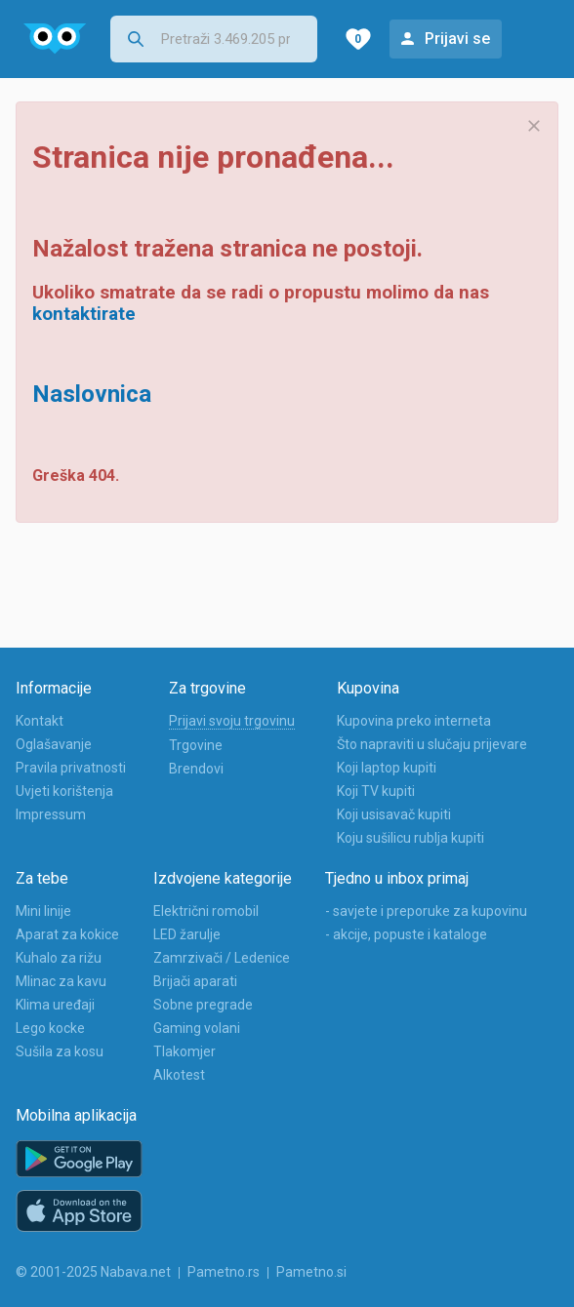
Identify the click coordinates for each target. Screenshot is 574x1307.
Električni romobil (206, 911)
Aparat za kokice (67, 934)
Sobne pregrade (203, 1004)
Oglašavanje (54, 744)
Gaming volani (196, 1028)
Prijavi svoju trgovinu (232, 721)
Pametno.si (311, 1272)
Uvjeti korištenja (64, 791)
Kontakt (39, 721)
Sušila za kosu (59, 1051)
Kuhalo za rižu (59, 958)
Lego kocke (50, 1028)
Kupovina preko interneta (414, 721)
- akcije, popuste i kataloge (406, 934)
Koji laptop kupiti (386, 767)
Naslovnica (91, 394)
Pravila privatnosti (71, 767)
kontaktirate (84, 314)
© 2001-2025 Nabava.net (93, 1272)
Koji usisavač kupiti (394, 814)
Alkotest (179, 1075)
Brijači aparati (195, 981)
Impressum (51, 814)
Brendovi (196, 768)
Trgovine (196, 745)
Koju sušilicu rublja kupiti (410, 838)
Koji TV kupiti (376, 791)
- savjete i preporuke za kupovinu (426, 911)
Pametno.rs (223, 1272)
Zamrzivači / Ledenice (221, 958)
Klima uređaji (55, 1004)
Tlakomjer (184, 1051)
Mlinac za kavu (61, 981)
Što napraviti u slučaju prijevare (432, 744)
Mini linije (43, 911)
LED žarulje (187, 934)
